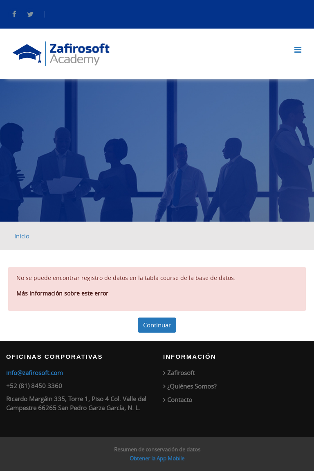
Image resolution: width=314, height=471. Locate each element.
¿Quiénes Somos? (191, 386)
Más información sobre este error (62, 293)
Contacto (179, 399)
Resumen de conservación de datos (157, 449)
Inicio (21, 236)
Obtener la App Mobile (157, 458)
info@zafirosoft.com (34, 373)
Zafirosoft (181, 373)
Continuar (157, 325)
